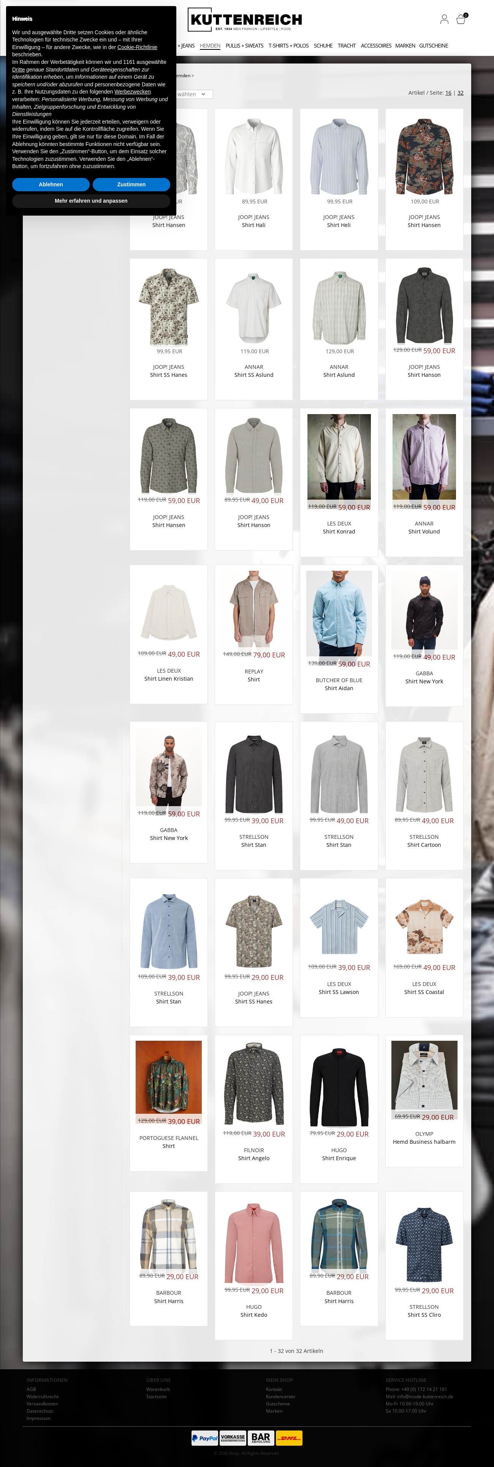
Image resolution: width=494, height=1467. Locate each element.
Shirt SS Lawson (339, 991)
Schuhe (323, 45)
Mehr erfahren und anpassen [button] (91, 1446)
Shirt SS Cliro (424, 1314)
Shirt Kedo (254, 1314)
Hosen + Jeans (177, 45)
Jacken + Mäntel (134, 45)
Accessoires (376, 45)
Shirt (254, 679)
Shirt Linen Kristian (168, 678)
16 (448, 92)
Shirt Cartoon (424, 844)
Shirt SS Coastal (424, 991)
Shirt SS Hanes (168, 374)
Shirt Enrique (339, 1158)
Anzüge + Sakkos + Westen (76, 45)
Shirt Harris (339, 1301)
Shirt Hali (254, 225)
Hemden (210, 45)
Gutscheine (433, 45)
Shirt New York (424, 681)
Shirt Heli (339, 225)
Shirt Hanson (424, 374)
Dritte (18, 1315)
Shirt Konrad (339, 531)
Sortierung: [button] (144, 94)
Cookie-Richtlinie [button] (137, 1292)
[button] (444, 19)
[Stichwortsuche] (80, 20)
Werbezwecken (132, 1337)
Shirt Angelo (253, 1158)
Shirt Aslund (339, 374)
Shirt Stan (253, 844)
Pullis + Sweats (244, 45)
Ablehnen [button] (51, 1430)
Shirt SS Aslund (254, 374)
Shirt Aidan (339, 688)
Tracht (347, 45)
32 (461, 92)
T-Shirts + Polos (289, 45)
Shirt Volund (424, 531)
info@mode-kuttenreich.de (425, 1396)
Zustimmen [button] (131, 1430)
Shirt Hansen (168, 225)
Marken (405, 45)
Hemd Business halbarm (424, 1141)
